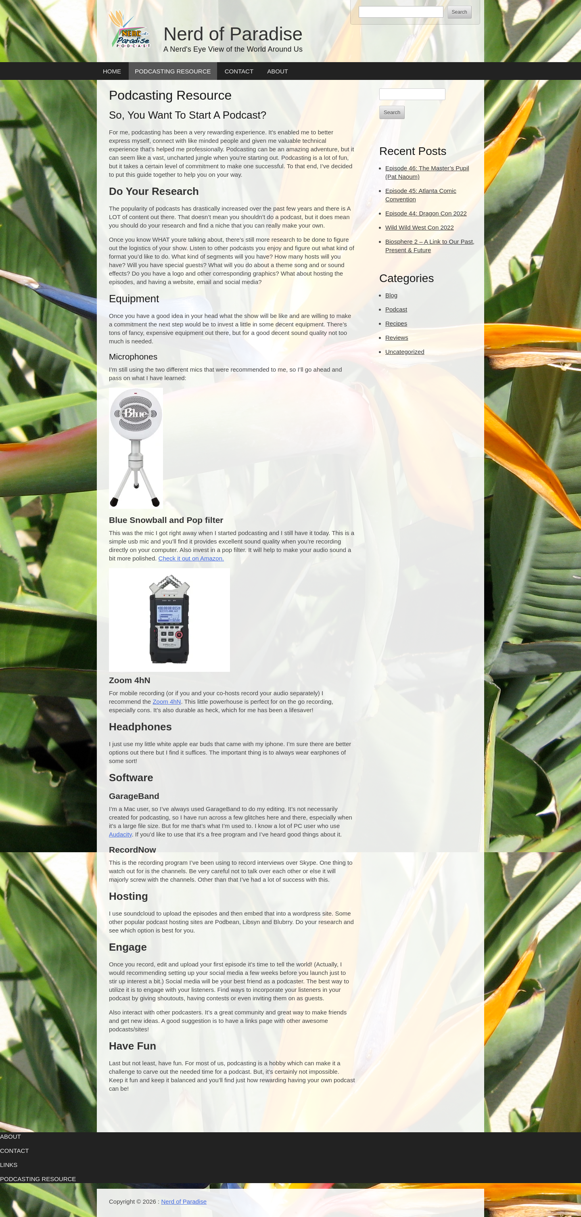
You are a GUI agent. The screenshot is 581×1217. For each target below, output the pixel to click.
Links (8, 1164)
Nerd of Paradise (233, 33)
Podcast (396, 309)
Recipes (396, 323)
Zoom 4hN (167, 701)
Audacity (120, 834)
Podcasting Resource (173, 71)
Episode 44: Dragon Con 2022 (426, 213)
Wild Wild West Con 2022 (419, 227)
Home (112, 71)
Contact (239, 71)
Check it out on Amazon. (191, 558)
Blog (391, 295)
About (277, 71)
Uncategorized (404, 351)
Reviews (396, 337)
